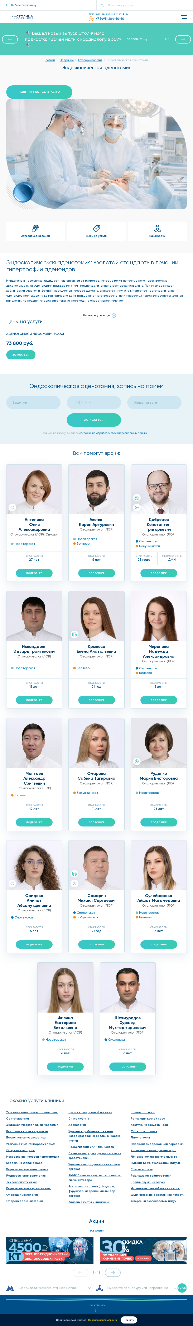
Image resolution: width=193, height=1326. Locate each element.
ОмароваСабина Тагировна (96, 776)
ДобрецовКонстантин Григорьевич (158, 524)
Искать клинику (182, 1223)
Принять (129, 1320)
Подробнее (34, 573)
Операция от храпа (20, 1100)
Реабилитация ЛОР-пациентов (91, 1097)
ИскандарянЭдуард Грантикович (34, 649)
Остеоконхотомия (144, 1081)
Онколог (51, 534)
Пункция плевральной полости (90, 1062)
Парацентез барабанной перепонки (157, 1094)
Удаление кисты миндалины (88, 1152)
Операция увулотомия (22, 1145)
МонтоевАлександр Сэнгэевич (34, 778)
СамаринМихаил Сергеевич (96, 848)
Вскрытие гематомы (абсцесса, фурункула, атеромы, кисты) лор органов (91, 1141)
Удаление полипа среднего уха (153, 1100)
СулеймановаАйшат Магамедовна (158, 848)
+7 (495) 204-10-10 (102, 1283)
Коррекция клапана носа (24, 1113)
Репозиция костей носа (148, 1068)
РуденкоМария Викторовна (159, 776)
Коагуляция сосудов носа (149, 1075)
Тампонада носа (143, 1062)
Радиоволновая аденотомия (27, 1119)
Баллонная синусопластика (25, 1088)
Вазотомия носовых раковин (27, 1081)
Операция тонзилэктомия (24, 1151)
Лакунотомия (140, 1088)
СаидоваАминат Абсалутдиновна (34, 900)
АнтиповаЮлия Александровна (34, 524)
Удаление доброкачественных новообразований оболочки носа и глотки (94, 1086)
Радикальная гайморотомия (151, 1126)
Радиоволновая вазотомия (25, 1126)
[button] (49, 5)
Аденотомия (77, 1075)
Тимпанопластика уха (21, 1132)
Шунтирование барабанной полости (157, 1145)
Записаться (21, 354)
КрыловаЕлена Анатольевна (96, 649)
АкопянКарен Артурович (96, 522)
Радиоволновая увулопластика (28, 1138)
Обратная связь (96, 1305)
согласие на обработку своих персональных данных (113, 433)
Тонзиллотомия (142, 1119)
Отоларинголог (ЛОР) (27, 534)
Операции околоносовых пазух (153, 1151)
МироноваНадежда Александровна (158, 651)
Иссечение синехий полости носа (155, 1138)
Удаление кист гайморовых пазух (30, 1094)
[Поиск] (104, 5)
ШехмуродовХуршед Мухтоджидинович (127, 972)
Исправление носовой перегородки (32, 1107)
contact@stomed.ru (97, 1295)
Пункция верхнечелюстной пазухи (155, 1113)
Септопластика (17, 1068)
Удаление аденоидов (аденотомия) (32, 1062)
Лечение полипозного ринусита (154, 1107)
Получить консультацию (39, 92)
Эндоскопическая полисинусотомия (32, 1075)
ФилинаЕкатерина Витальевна (65, 972)
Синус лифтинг (79, 1068)
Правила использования (103, 1320)
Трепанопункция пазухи (148, 1132)
